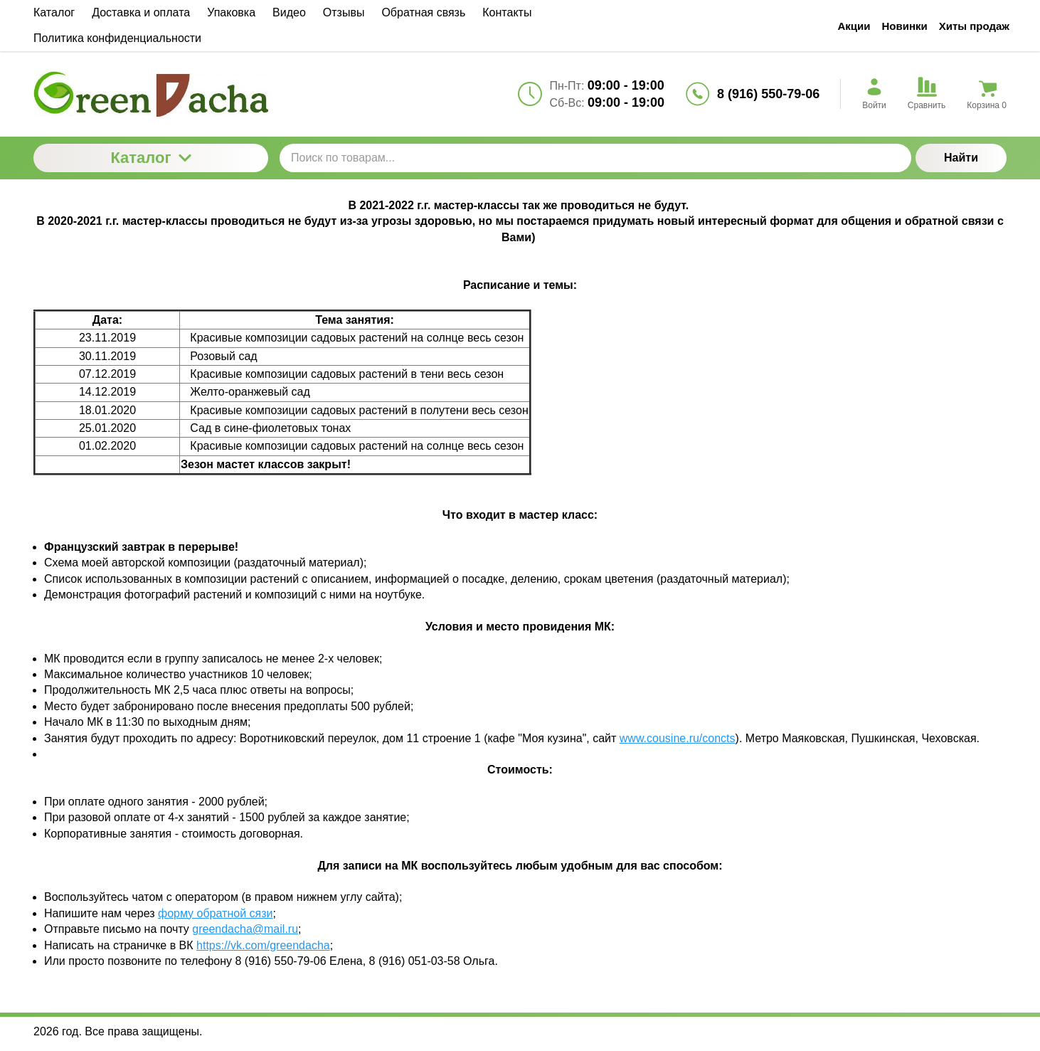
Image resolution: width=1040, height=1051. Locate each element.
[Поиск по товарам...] (595, 158)
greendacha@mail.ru (245, 929)
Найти (961, 158)
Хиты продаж (974, 26)
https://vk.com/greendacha (263, 945)
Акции (853, 26)
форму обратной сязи (215, 913)
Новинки (905, 26)
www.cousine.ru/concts (678, 738)
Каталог (150, 158)
